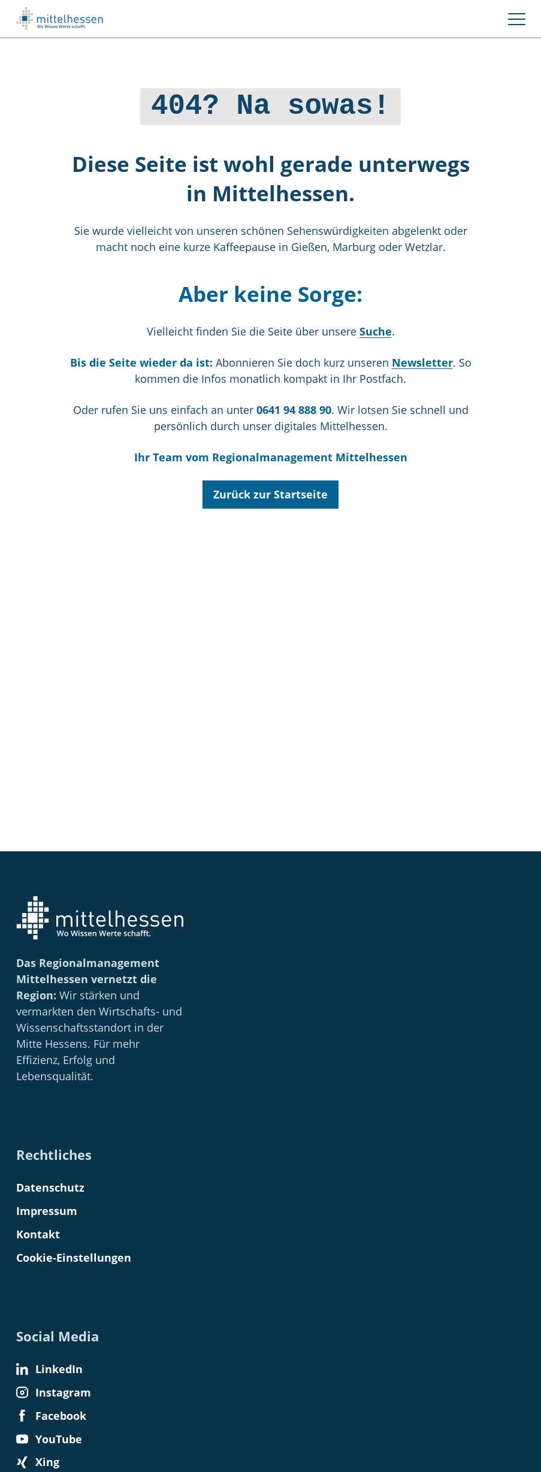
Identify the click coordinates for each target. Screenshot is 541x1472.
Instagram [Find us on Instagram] (53, 1392)
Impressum (46, 1211)
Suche (375, 328)
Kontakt (38, 1234)
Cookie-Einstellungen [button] (73, 1257)
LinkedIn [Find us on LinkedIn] (49, 1369)
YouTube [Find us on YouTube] (49, 1439)
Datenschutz (50, 1187)
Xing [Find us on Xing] (37, 1462)
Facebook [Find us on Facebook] (51, 1415)
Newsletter (422, 359)
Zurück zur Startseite (270, 491)
